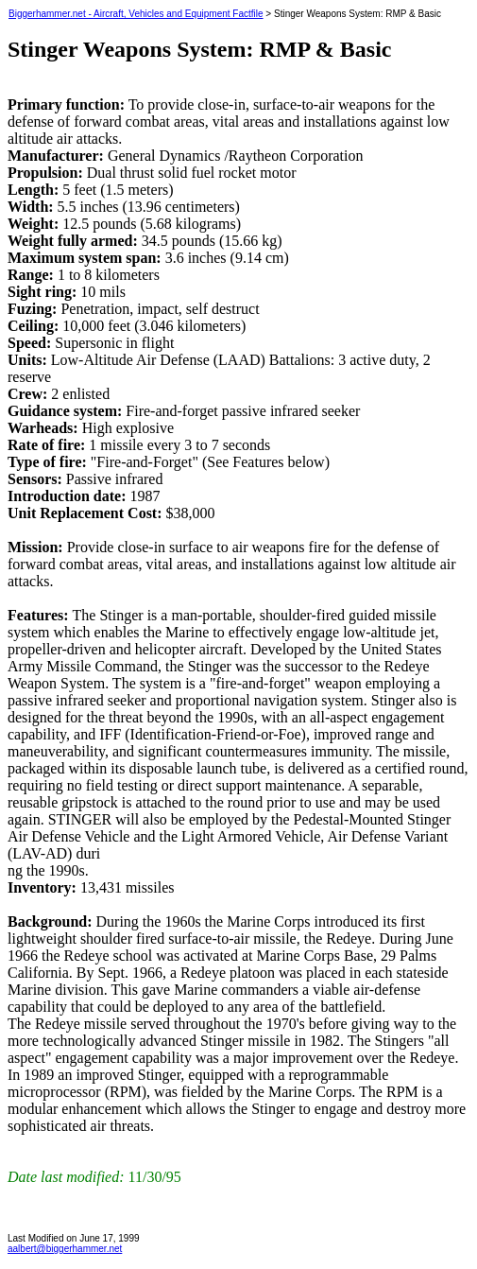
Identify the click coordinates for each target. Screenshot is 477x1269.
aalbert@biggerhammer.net (65, 1248)
